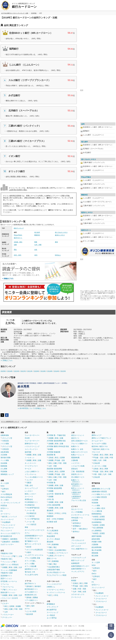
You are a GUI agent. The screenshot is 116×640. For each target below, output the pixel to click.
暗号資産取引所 (6, 536)
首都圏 (4, 567)
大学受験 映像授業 (53, 452)
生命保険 (4, 463)
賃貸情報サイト (6, 576)
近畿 (15, 245)
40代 (35, 255)
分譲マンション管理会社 (10, 564)
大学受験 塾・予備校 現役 (56, 435)
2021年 (29, 371)
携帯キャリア (96, 435)
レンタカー (29, 491)
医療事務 (55, 544)
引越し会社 (29, 485)
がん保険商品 (96, 530)
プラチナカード (101, 601)
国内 (28, 606)
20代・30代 (17, 255)
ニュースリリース (33, 626)
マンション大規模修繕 (9, 570)
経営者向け (77, 523)
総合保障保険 (96, 547)
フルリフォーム (8, 587)
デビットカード (6, 530)
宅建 (50, 547)
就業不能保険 (96, 536)
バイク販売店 (30, 516)
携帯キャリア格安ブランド (101, 438)
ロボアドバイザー (7, 544)
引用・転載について (70, 626)
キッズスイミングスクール (56, 592)
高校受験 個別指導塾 (54, 469)
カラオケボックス (77, 594)
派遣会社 (74, 469)
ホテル (27, 609)
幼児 (50, 533)
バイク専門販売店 (32, 519)
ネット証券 (5, 483)
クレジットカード (7, 519)
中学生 (57, 513)
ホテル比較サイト (31, 592)
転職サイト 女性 (77, 449)
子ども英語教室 (52, 530)
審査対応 (37, 235)
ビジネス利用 (31, 611)
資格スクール (52, 558)
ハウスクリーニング (32, 446)
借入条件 (37, 232)
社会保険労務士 (60, 550)
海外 (33, 606)
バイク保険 (5, 444)
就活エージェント (77, 435)
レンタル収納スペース (34, 477)
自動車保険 (5, 435)
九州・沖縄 (37, 245)
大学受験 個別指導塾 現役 (56, 441)
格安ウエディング (77, 560)
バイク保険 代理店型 (99, 497)
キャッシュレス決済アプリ (10, 533)
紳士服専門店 (52, 610)
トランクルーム (30, 474)
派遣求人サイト (77, 474)
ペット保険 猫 (97, 511)
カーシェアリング (31, 488)
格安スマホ (105, 449)
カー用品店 (51, 615)
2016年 (56, 371)
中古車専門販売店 (32, 508)
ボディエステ (76, 546)
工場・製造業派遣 (77, 471)
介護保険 (95, 544)
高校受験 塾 (51, 455)
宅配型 (28, 483)
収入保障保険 (98, 528)
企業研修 (74, 520)
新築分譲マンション (8, 592)
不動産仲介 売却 (7, 553)
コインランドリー (31, 449)
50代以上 (58, 255)
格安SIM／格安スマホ (100, 446)
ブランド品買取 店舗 (32, 558)
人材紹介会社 (76, 493)
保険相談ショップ (7, 474)
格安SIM (96, 449)
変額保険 (95, 553)
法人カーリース (77, 509)
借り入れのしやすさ (61, 232)
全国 (84, 592)
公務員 (50, 556)
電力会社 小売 (30, 572)
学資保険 (4, 471)
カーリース (29, 496)
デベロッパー (7, 617)
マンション (6, 556)
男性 (15, 249)
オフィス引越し (30, 561)
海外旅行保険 (5, 457)
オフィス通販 (30, 564)
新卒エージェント (77, 489)
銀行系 (4, 517)
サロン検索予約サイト (79, 549)
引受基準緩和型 (99, 519)
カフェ (27, 533)
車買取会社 (29, 499)
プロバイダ (96, 452)
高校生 (50, 513)
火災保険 (4, 455)
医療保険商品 (96, 514)
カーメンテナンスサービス (34, 530)
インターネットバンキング (10, 503)
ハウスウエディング (78, 558)
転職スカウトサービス (79, 452)
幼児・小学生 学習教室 (55, 519)
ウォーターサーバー (32, 435)
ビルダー (5, 603)
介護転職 (74, 460)
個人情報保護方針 (46, 626)
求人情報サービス (77, 477)
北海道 (50, 457)
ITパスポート (60, 556)
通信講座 (50, 542)
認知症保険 (96, 539)
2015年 (63, 371)
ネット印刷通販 (77, 512)
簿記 (55, 547)
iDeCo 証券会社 (6, 497)
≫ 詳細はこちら (7, 360)
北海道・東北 (18, 242)
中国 (111, 457)
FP (49, 544)
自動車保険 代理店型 (99, 491)
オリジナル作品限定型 (34, 550)
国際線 (35, 597)
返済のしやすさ (60, 235)
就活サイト (75, 438)
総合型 (28, 547)
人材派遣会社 (76, 497)
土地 (20, 556)
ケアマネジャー (62, 553)
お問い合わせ (58, 626)
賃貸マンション (6, 578)
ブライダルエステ (77, 540)
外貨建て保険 (96, 542)
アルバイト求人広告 (78, 500)
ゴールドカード (8, 528)
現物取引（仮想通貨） (10, 539)
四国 (95, 460)
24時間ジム (51, 587)
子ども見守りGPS (31, 575)
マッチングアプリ (77, 571)
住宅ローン (5, 508)
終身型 (95, 517)
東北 (6, 606)
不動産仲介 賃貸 (7, 573)
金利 (82, 124)
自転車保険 (5, 452)
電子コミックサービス (33, 544)
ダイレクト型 (7, 438)
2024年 (10, 371)
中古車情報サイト (31, 502)
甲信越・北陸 (60, 460)
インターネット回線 (99, 466)
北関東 (11, 606)
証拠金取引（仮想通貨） (11, 542)
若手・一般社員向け (80, 529)
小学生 (64, 513)
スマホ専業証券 (6, 494)
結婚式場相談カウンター (80, 566)
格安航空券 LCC (31, 595)
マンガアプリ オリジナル (34, 555)
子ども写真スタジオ (32, 538)
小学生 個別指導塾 (53, 505)
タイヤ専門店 (52, 618)
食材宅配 (28, 452)
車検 (26, 527)
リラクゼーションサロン (56, 590)
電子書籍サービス (31, 541)
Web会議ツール (77, 518)
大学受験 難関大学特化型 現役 (58, 446)
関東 (35, 242)
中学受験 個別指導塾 (54, 488)
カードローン (5, 514)
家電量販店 (51, 604)
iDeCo (94, 573)
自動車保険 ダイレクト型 (101, 489)
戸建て (14, 556)
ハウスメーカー (8, 615)
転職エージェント (77, 455)
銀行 (4, 491)
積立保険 (95, 556)
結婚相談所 (75, 563)
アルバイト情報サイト (79, 444)
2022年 (23, 371)
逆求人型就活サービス (79, 441)
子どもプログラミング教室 (56, 575)
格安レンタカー (30, 494)
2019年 (43, 371)
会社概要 (23, 626)
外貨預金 (4, 505)
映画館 (73, 580)
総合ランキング (19, 228)
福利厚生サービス (31, 569)
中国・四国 (18, 609)
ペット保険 (5, 460)
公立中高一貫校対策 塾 (55, 494)
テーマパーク (76, 597)
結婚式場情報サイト (78, 569)
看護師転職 (75, 457)
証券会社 (5, 489)
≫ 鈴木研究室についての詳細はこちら (32, 408)
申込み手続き (18, 235)
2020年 (36, 371)
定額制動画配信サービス (34, 536)
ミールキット (30, 457)
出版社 (28, 552)
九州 (20, 567)
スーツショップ (52, 612)
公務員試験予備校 (53, 570)
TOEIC (50, 550)
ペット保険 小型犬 (98, 508)
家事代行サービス (31, 444)
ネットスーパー (30, 463)
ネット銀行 (5, 500)
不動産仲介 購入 (7, 559)
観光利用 (29, 614)
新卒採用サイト (77, 485)
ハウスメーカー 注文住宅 (9, 598)
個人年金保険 (96, 550)
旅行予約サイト (30, 583)
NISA (2, 486)
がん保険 (4, 469)
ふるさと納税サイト (32, 471)
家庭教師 (50, 516)
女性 (35, 249)
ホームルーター (97, 441)
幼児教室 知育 (52, 522)
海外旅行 (38, 586)
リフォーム (5, 584)
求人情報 (81, 626)
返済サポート (18, 238)
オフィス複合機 (30, 566)
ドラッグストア (52, 607)
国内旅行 (29, 586)
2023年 (16, 371)
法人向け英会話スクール (56, 572)
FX (2, 511)
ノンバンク (13, 517)
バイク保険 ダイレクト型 (101, 494)
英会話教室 (51, 536)
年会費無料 (6, 522)
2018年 (49, 371)
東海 (56, 242)
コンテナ (29, 480)
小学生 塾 (50, 499)
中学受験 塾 (51, 483)
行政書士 (51, 553)
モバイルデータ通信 (99, 444)
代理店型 (5, 441)
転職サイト (75, 446)
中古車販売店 (30, 505)
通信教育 (50, 510)
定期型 (102, 517)
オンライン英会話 (53, 539)
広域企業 (96, 463)
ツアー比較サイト (31, 600)
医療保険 (4, 466)
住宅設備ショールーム (9, 581)
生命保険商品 (96, 522)
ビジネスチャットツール (80, 515)
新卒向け (76, 532)
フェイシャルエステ (78, 543)
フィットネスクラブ (54, 584)
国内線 (28, 597)
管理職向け (77, 526)
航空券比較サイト (31, 589)
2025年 (3, 371)
